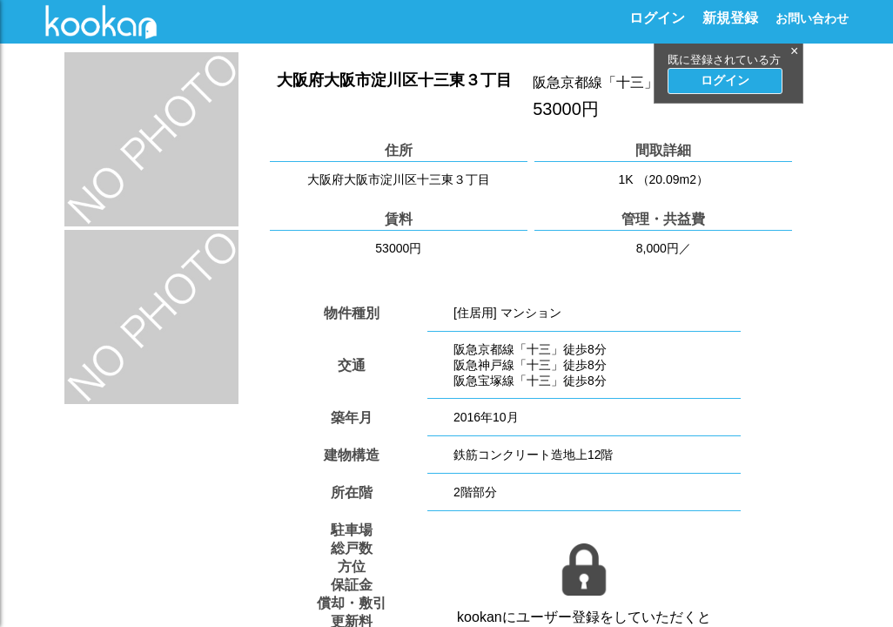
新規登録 (730, 17)
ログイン (657, 17)
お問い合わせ (812, 18)
